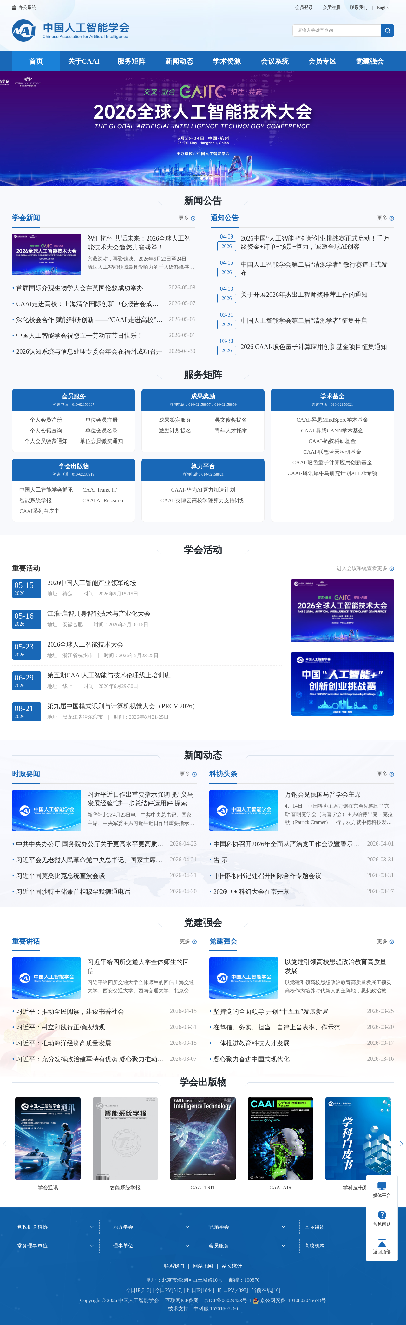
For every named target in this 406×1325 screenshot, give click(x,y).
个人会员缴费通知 (46, 441)
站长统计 (232, 1266)
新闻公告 (203, 200)
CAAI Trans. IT (99, 490)
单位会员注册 (101, 420)
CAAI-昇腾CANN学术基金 (332, 431)
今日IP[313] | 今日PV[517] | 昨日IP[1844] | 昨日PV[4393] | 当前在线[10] (203, 1290)
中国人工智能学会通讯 (46, 490)
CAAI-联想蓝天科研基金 (332, 452)
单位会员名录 (101, 431)
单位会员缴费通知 (101, 441)
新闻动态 (179, 61)
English (384, 7)
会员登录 (304, 7)
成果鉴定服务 (175, 420)
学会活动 (203, 550)
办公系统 (24, 7)
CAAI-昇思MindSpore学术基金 (332, 420)
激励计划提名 (175, 431)
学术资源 (227, 61)
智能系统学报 (35, 501)
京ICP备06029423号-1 (227, 1300)
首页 (36, 61)
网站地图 (203, 1266)
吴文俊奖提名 (231, 420)
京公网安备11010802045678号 (292, 1300)
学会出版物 (203, 1082)
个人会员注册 (46, 420)
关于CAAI (84, 61)
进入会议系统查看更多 (365, 568)
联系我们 (359, 7)
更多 (187, 218)
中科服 (201, 1308)
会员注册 (331, 7)
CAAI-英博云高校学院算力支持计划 (203, 501)
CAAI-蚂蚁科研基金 (332, 441)
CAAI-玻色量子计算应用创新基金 (332, 462)
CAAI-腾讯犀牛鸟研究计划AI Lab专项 (332, 473)
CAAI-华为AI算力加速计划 (203, 490)
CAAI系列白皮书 (39, 511)
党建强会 (370, 61)
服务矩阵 (131, 61)
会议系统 (275, 61)
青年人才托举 (231, 431)
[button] (195, 178)
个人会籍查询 (46, 431)
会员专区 (322, 61)
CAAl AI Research (102, 501)
